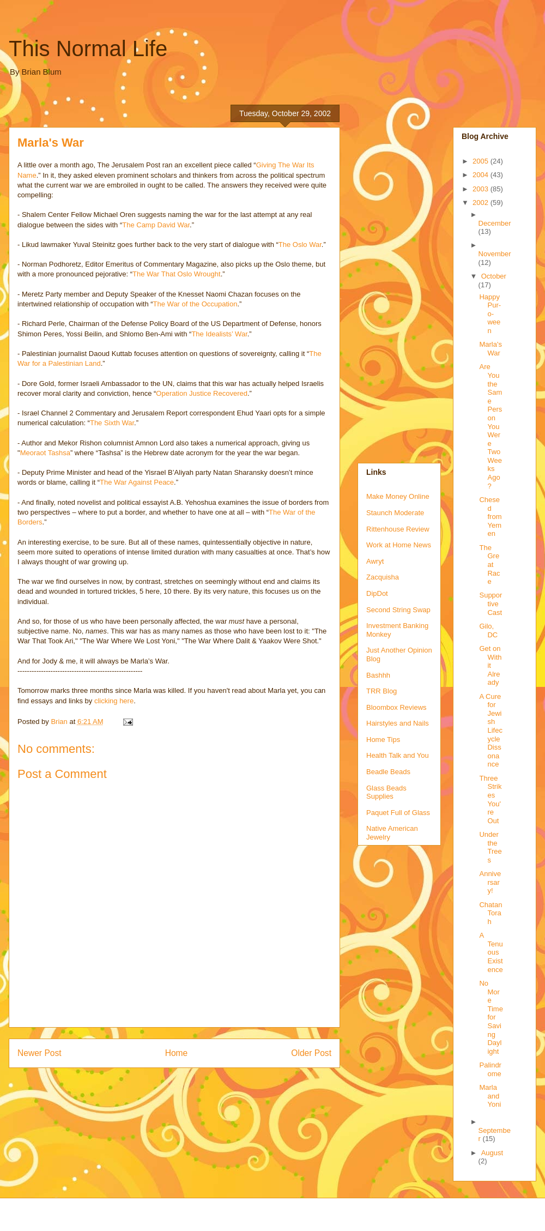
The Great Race (489, 565)
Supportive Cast (490, 603)
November (495, 254)
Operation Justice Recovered (201, 393)
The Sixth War (112, 423)
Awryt (375, 561)
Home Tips (383, 739)
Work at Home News (398, 545)
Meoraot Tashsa (45, 453)
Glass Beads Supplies (386, 792)
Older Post (311, 1053)
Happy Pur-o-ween (490, 314)
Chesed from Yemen (490, 517)
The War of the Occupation (195, 304)
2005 (482, 161)
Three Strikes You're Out (490, 799)
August (492, 1153)
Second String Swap (398, 610)
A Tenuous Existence (490, 952)
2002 (482, 202)
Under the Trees (490, 847)
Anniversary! (490, 882)
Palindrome (490, 1069)
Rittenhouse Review (397, 529)
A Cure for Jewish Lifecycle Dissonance (490, 730)
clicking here (114, 701)
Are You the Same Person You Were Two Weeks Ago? (490, 426)
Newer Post (39, 1053)
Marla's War (490, 348)
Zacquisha (382, 577)
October (493, 276)
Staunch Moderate (395, 513)
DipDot (377, 593)
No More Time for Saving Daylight (490, 1017)
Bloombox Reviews (396, 707)
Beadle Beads (388, 772)
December (495, 223)
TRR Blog (381, 691)
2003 (482, 189)
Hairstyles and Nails (397, 723)
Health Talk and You (397, 755)
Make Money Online (397, 496)
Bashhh (378, 675)
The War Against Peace (137, 482)
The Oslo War (300, 244)
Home (176, 1053)
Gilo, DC (488, 630)
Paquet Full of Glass (398, 812)
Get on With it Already (490, 665)
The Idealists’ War (219, 334)
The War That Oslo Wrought (176, 274)
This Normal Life (88, 49)
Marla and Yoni (490, 1095)
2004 (482, 175)
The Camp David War (156, 225)
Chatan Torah (490, 913)
